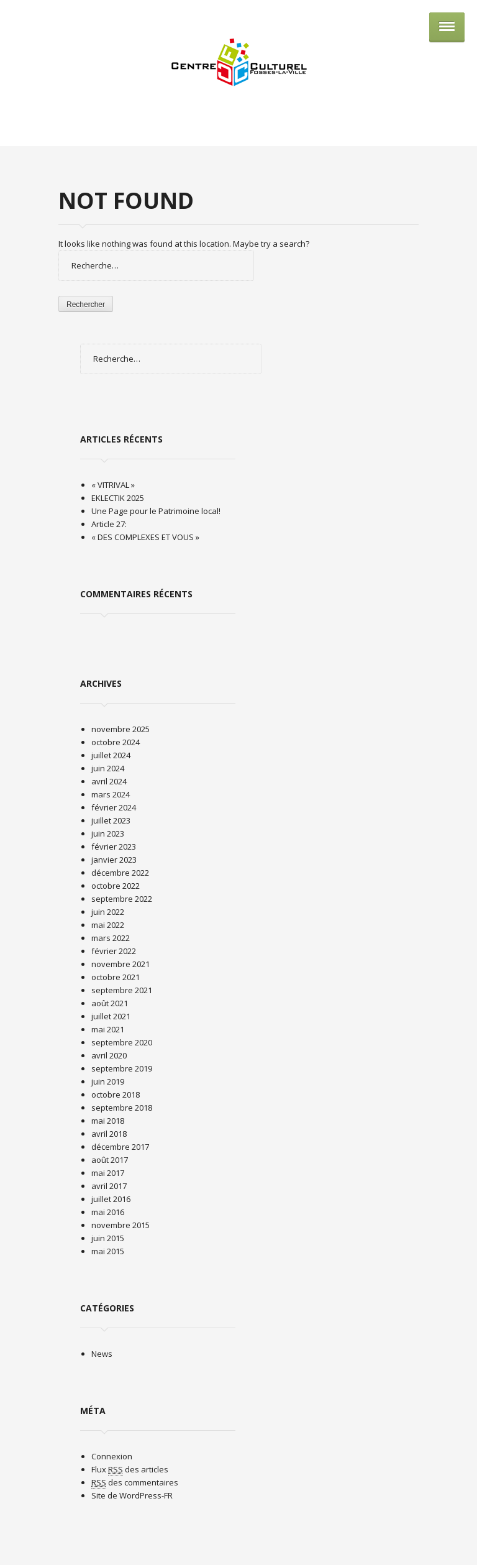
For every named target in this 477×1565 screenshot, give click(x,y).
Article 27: (109, 524)
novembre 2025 (120, 729)
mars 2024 (110, 794)
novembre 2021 (120, 964)
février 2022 (113, 951)
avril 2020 (109, 1055)
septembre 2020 (121, 1042)
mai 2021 (107, 1029)
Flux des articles (129, 1470)
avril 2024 (109, 781)
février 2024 (113, 807)
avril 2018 (109, 1133)
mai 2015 (107, 1251)
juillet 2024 (110, 755)
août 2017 (109, 1159)
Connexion (111, 1456)
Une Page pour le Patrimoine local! (155, 510)
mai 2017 (107, 1172)
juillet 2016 (110, 1199)
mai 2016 (107, 1212)
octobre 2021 (115, 977)
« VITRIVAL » (113, 484)
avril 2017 (109, 1185)
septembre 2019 (121, 1068)
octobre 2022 (115, 885)
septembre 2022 (121, 898)
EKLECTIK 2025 (117, 497)
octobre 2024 (115, 742)
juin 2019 (107, 1081)
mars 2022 (110, 937)
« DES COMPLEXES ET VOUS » (145, 537)
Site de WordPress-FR (132, 1495)
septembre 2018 (121, 1107)
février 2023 (113, 846)
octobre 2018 (115, 1094)
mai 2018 (107, 1120)
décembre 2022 (120, 872)
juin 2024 (107, 768)
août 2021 (109, 1003)
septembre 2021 (121, 990)
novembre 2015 (120, 1225)
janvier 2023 (114, 859)
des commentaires (134, 1483)
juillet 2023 (110, 820)
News (101, 1353)
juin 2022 (107, 911)
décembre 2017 (120, 1146)
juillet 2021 (110, 1016)
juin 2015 (107, 1238)
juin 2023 (107, 833)
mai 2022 (107, 924)
